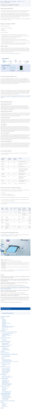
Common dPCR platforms (5, 399)
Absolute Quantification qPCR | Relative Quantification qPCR (9, 354)
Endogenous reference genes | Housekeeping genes (8, 400)
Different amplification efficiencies (6, 359)
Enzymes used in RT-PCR (5, 372)
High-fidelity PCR (4, 325)
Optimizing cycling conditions (5, 343)
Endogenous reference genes (6, 308)
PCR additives (3, 336)
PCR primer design (3, 330)
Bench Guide (19, 1)
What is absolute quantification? (6, 355)
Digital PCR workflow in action (6, 381)
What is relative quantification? (6, 356)
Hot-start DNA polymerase (5, 348)
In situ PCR (3, 328)
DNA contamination (3, 374)
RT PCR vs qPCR (4, 390)
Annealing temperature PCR (5, 334)
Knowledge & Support (7, 1)
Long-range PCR (4, 320)
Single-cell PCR (4, 321)
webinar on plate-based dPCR (13, 53)
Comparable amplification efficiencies (7, 360)
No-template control (4, 403)
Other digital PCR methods (5, 398)
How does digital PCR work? (5, 380)
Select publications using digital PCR (6, 384)
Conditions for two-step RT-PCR (6, 370)
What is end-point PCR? (5, 388)
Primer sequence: (4, 339)
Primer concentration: (4, 340)
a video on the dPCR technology (18, 95)
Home (1, 1)
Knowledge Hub (14, 1)
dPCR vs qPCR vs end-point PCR (8, 313)
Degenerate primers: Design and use (6, 337)
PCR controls (2, 402)
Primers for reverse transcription (6, 369)
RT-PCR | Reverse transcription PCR (5, 366)
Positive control (4, 404)
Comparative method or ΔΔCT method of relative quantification (10, 361)
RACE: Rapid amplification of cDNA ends (7, 327)
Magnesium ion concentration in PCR (7, 335)
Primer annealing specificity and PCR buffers (7, 333)
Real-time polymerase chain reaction (6, 362)
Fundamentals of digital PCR (4, 378)
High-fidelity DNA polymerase (6, 349)
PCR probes (3, 365)
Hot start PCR (3, 324)
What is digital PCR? (4, 379)
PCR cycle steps (3, 351)
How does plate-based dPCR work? (6, 397)
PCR (23, 1)
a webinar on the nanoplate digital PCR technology (12, 96)
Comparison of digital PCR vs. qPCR (6, 391)
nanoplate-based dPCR (14, 202)
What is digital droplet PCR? (5, 395)
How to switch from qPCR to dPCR (6, 392)
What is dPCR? (4, 387)
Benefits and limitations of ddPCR (6, 396)
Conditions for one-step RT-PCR (6, 371)
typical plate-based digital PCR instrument (6, 235)
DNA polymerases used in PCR (5, 346)
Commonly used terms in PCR (5, 352)
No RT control (3, 405)
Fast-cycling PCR (4, 322)
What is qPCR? (4, 389)
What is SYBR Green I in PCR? (6, 364)
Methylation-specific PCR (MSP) (6, 323)
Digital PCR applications (5, 382)
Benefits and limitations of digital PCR (6, 383)
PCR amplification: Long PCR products (6, 341)
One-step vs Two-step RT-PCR (6, 368)
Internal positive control (5, 406)
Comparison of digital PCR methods (5, 393)
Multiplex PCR (3, 319)
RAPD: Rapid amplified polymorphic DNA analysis (8, 326)
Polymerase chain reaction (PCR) (5, 316)
